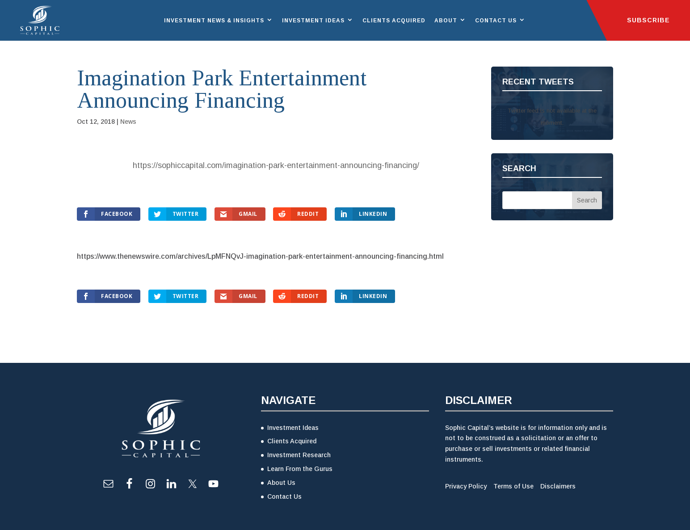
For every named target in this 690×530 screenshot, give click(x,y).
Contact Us (496, 20)
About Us (281, 482)
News (128, 121)
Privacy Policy (466, 486)
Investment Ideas (313, 20)
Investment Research (299, 454)
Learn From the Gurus (299, 468)
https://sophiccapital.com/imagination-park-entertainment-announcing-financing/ (276, 165)
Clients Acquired (393, 20)
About (445, 20)
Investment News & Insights (214, 20)
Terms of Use (513, 486)
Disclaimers (558, 486)
